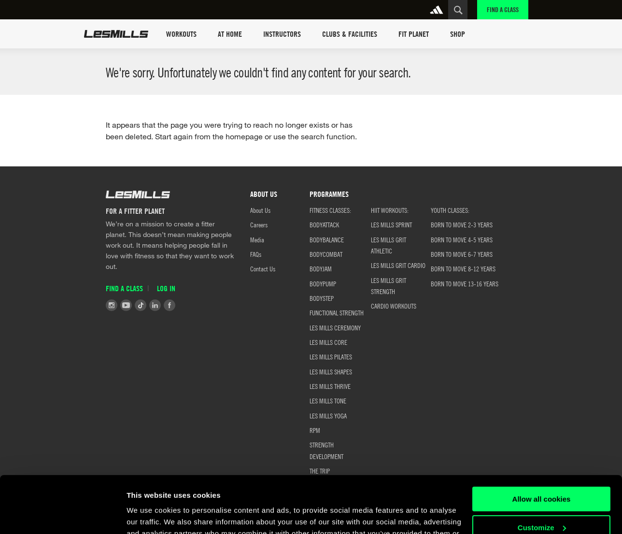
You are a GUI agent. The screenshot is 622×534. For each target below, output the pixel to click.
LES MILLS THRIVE (330, 386)
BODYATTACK (324, 224)
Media (257, 239)
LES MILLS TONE (328, 400)
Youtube (126, 305)
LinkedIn (155, 305)
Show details (149, 515)
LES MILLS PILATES (331, 356)
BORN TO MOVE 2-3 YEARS (462, 224)
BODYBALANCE (327, 239)
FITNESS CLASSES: (330, 210)
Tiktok (140, 305)
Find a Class (503, 9)
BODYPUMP (323, 283)
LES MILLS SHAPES (331, 371)
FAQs (255, 254)
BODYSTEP (322, 298)
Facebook (169, 305)
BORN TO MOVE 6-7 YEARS (462, 254)
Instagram (111, 305)
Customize (542, 470)
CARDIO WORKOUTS (393, 305)
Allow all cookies (541, 442)
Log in (166, 288)
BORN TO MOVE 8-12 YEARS (463, 268)
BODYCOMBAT (326, 254)
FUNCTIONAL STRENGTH (337, 312)
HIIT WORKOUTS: (390, 210)
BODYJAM (321, 268)
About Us (260, 210)
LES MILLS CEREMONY (335, 327)
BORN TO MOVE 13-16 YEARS (464, 283)
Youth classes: (450, 210)
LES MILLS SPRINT (391, 224)
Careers (259, 224)
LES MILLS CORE (328, 342)
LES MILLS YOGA (328, 415)
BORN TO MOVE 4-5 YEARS (462, 239)
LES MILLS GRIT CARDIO (398, 265)
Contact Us (262, 268)
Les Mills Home (116, 34)
